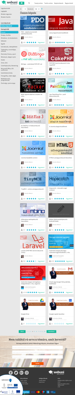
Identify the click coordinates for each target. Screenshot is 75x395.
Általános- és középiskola (9, 38)
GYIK (59, 387)
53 (44, 331)
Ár (37, 9)
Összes (3, 32)
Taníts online (48, 3)
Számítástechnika (6, 73)
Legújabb (4, 11)
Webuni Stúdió (24, 384)
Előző (22, 331)
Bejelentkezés (58, 3)
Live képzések (5, 23)
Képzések (42, 382)
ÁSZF (59, 382)
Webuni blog (23, 382)
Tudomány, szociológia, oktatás (8, 50)
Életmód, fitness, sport (8, 54)
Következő (51, 331)
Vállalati (3, 41)
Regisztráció (69, 3)
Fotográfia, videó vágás (8, 76)
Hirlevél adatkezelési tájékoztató (63, 384)
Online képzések (6, 26)
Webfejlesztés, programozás (5, 79)
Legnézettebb (5, 8)
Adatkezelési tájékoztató (65, 380)
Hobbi (3, 60)
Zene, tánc (4, 63)
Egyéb (3, 44)
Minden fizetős (5, 17)
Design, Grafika (6, 35)
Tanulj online (38, 3)
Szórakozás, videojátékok (9, 47)
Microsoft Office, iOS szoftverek (7, 69)
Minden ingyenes (6, 14)
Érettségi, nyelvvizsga (8, 83)
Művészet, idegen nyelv (8, 57)
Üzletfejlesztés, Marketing (9, 66)
